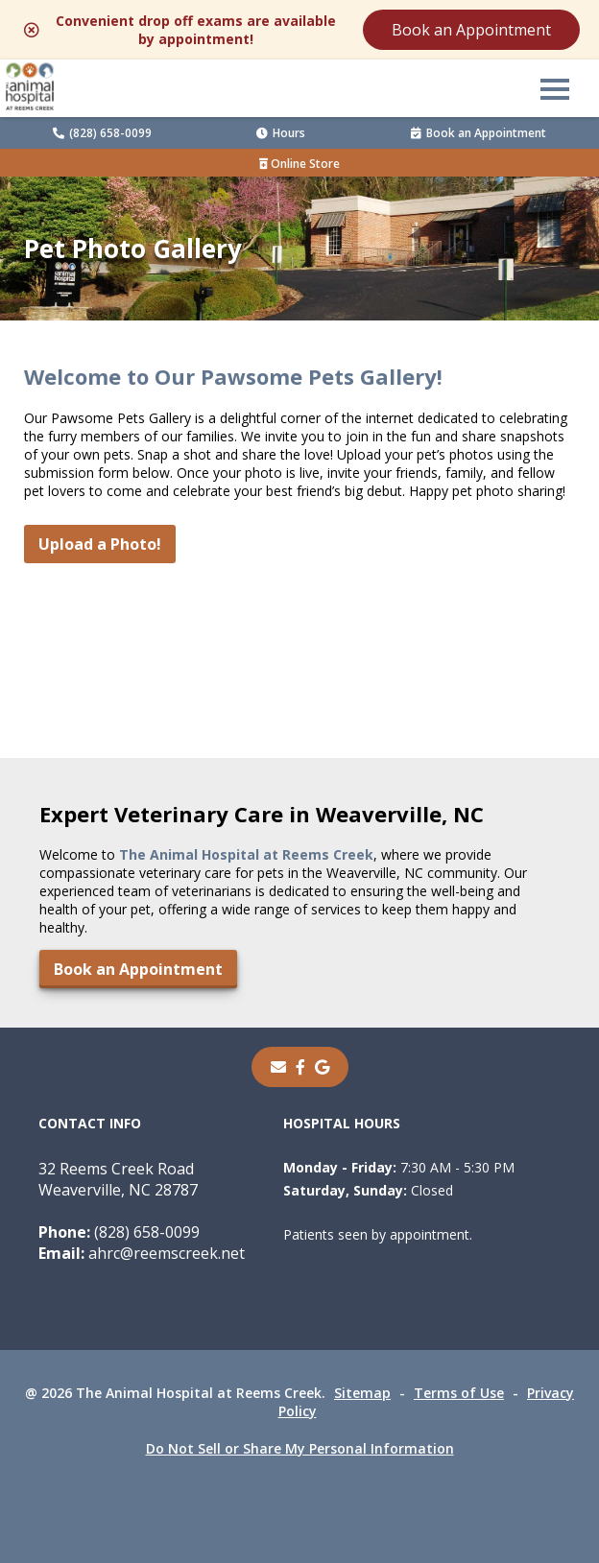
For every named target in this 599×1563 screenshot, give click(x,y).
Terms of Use (459, 1393)
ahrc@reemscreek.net (141, 1253)
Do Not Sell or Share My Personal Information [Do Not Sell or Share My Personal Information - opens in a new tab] (300, 1448)
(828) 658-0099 (102, 133)
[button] (554, 88)
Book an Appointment (471, 29)
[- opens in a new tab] (300, 1067)
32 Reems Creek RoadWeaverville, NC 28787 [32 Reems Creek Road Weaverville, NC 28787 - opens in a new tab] (118, 1179)
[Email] (278, 1067)
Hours (280, 133)
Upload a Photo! (99, 544)
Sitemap (362, 1393)
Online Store (299, 163)
